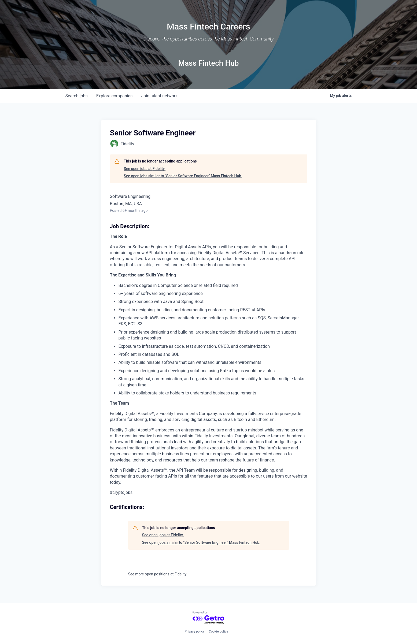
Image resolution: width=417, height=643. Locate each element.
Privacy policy (194, 631)
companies (114, 95)
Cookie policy (218, 631)
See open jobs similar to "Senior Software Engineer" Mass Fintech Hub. (183, 176)
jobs (76, 95)
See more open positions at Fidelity (157, 574)
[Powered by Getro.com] (209, 617)
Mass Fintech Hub (208, 63)
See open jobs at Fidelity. (145, 169)
